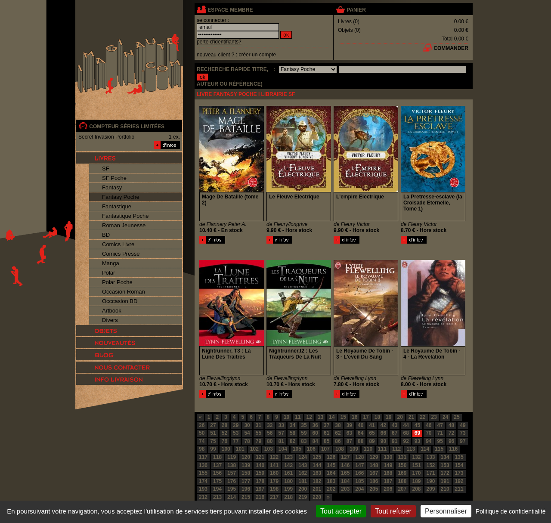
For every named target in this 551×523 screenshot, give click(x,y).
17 (365, 417)
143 (302, 465)
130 (388, 457)
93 (417, 441)
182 (317, 481)
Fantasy (112, 187)
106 (311, 449)
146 (345, 465)
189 (416, 481)
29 (235, 425)
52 (224, 433)
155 (203, 473)
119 (231, 457)
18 (377, 417)
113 (410, 449)
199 (288, 489)
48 (451, 425)
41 (372, 425)
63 (349, 433)
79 (258, 441)
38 (338, 425)
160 (274, 473)
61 (326, 433)
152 (431, 465)
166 (359, 473)
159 (260, 473)
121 (260, 457)
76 (224, 441)
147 (359, 465)
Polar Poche (117, 282)
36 (315, 425)
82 (292, 441)
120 (245, 457)
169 (402, 473)
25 (456, 417)
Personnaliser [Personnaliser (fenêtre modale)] (446, 511)
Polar (108, 272)
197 (260, 489)
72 (451, 433)
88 (360, 441)
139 (245, 465)
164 (331, 473)
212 (203, 497)
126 (331, 457)
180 (288, 481)
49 (462, 425)
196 (245, 489)
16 (354, 417)
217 (274, 497)
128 (359, 457)
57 (281, 433)
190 (431, 481)
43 (394, 425)
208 (416, 489)
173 (459, 473)
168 (388, 473)
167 (373, 473)
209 (431, 489)
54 (247, 433)
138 (231, 465)
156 (217, 473)
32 (269, 425)
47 (440, 425)
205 (373, 489)
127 (345, 457)
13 (320, 417)
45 (417, 425)
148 (373, 465)
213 (217, 497)
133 (431, 457)
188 (402, 481)
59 (303, 433)
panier (356, 10)
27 (213, 425)
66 (383, 433)
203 (345, 489)
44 (406, 425)
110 (368, 449)
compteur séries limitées (126, 127)
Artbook (111, 310)
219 (302, 497)
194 (217, 489)
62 (338, 433)
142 (288, 465)
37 (326, 425)
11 (297, 417)
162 (302, 473)
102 (254, 449)
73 (462, 433)
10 (286, 417)
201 (317, 489)
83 (303, 441)
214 (231, 497)
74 (201, 441)
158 (245, 473)
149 (388, 465)
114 (425, 449)
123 (288, 457)
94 (428, 441)
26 (201, 425)
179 (274, 481)
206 (388, 489)
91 (394, 441)
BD (106, 235)
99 (213, 449)
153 (445, 465)
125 (317, 457)
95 (440, 441)
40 (360, 425)
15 (343, 417)
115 (439, 449)
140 (260, 465)
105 (297, 449)
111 (382, 449)
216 (260, 497)
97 (462, 441)
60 (315, 433)
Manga (110, 263)
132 (416, 457)
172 (445, 473)
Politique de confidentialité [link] (511, 511)
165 (345, 473)
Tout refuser (393, 511)
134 (445, 457)
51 (213, 433)
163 (317, 473)
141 (274, 465)
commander (450, 48)
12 (309, 417)
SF (105, 168)
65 (372, 433)
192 (459, 481)
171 (431, 473)
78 (247, 441)
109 (354, 449)
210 (445, 489)
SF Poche (114, 178)
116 (453, 449)
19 (388, 417)
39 (349, 425)
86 (338, 441)
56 (269, 433)
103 (268, 449)
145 (331, 465)
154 (459, 465)
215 (245, 497)
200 (302, 489)
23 (434, 417)
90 (383, 441)
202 (331, 489)
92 (406, 441)
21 (411, 417)
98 (201, 449)
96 (451, 441)
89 (372, 441)
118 (217, 457)
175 (217, 481)
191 (445, 481)
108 (339, 449)
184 (345, 481)
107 (325, 449)
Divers (110, 320)
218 (288, 497)
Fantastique (116, 206)
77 (235, 441)
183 (331, 481)
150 (402, 465)
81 (281, 441)
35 (303, 425)
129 (373, 457)
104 (283, 449)
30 (247, 425)
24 (445, 417)
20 (399, 417)
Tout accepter (341, 511)
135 (459, 457)
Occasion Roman (123, 291)
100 (226, 449)
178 (260, 481)
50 (201, 433)
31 (258, 425)
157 (231, 473)
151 (416, 465)
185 (359, 481)
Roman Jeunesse (123, 225)
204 (359, 489)
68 (406, 433)
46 (428, 425)
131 (402, 457)
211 (459, 489)
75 (213, 441)
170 (416, 473)
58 (292, 433)
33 (281, 425)
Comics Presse (120, 254)
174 (203, 481)
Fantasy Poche (120, 197)
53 (235, 433)
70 (428, 433)
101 (240, 449)
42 (383, 425)
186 (373, 481)
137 (217, 465)
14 (331, 417)
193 (203, 489)
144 (317, 465)
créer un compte (257, 55)
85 (326, 441)
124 (302, 457)
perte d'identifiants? (219, 42)
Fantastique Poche (125, 216)
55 (258, 433)
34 (292, 425)
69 (417, 433)
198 (274, 489)
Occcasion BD (119, 301)
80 (269, 441)
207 (402, 489)
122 (274, 457)
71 (440, 433)
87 (349, 441)
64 (360, 433)
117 (203, 457)
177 (245, 481)
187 (388, 481)
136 (203, 465)
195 (231, 489)
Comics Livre (118, 244)
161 (288, 473)
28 (224, 425)
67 (394, 433)
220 (317, 497)
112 (396, 449)
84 (315, 441)
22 (422, 417)
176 (231, 481)
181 (302, 481)
